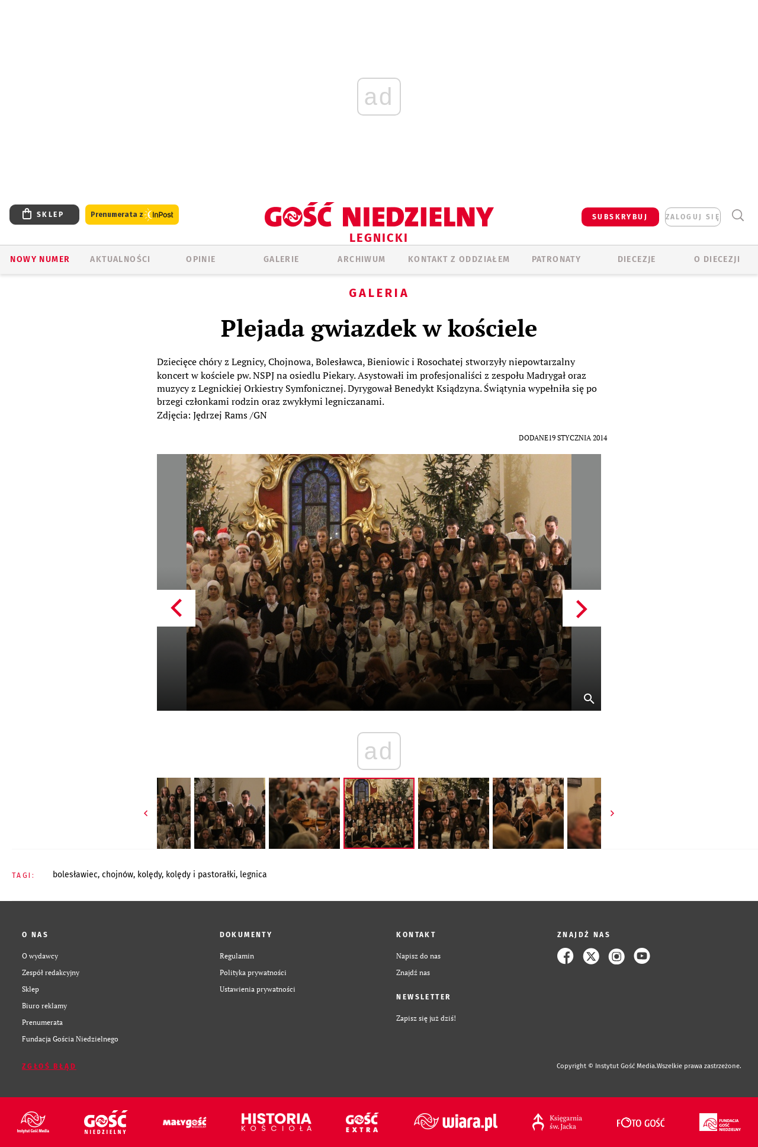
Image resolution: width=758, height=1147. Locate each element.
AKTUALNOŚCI (120, 259)
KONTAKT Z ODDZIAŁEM (459, 259)
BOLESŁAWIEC (75, 875)
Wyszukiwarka (738, 215)
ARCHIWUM (362, 259)
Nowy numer (40, 259)
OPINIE (201, 259)
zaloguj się (693, 217)
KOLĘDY (149, 875)
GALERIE (282, 259)
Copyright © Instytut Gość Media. (607, 1066)
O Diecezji (717, 259)
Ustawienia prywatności (258, 989)
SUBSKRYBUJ (620, 217)
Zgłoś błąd (49, 1066)
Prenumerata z (132, 215)
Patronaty (557, 259)
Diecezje (637, 259)
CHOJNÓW (117, 875)
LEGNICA (253, 875)
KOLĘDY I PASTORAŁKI (201, 875)
